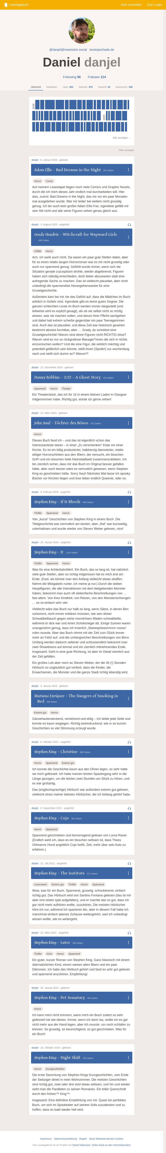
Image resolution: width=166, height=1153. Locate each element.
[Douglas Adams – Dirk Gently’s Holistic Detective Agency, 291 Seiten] (54, 115)
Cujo (65, 818)
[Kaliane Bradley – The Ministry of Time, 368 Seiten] (101, 126)
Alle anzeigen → (122, 137)
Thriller (38, 513)
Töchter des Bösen (71, 422)
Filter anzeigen (126, 150)
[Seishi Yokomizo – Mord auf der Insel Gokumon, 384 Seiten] (59, 115)
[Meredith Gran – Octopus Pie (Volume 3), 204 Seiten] (70, 115)
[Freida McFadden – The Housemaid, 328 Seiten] (53, 126)
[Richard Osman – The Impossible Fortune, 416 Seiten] (124, 115)
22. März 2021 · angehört (54, 932)
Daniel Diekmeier (81, 1145)
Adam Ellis (43, 169)
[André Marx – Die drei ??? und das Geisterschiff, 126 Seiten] (39, 115)
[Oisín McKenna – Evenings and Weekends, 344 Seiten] (114, 104)
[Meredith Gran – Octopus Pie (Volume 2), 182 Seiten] (82, 115)
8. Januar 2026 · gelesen (54, 159)
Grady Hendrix (46, 234)
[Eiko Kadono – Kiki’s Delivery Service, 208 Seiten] (97, 126)
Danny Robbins (47, 377)
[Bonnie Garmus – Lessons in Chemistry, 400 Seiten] (118, 126)
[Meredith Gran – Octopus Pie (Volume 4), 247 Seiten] (50, 115)
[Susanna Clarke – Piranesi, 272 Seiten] (84, 104)
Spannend (40, 388)
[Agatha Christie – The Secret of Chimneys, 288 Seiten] (109, 126)
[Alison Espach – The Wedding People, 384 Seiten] (79, 104)
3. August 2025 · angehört (54, 224)
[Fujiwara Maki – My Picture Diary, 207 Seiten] (89, 115)
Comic (49, 181)
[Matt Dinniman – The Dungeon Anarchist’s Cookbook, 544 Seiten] (90, 104)
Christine (69, 751)
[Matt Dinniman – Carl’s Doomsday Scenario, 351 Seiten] (99, 104)
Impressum (46, 1138)
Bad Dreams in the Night (78, 169)
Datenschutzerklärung (65, 1138)
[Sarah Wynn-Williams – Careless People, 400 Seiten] (42, 126)
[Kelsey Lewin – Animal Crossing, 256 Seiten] (122, 126)
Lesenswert (40, 884)
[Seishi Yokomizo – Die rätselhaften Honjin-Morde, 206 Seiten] (63, 115)
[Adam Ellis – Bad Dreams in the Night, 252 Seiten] (94, 115)
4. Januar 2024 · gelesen (54, 686)
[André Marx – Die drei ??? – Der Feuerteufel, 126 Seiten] (128, 104)
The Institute (73, 873)
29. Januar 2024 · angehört (55, 542)
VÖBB (37, 251)
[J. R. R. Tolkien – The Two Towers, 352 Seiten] (113, 115)
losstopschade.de (101, 49)
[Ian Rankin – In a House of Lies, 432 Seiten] (58, 126)
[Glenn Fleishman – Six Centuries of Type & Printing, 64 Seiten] (107, 115)
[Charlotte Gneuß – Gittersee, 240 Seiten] (33, 126)
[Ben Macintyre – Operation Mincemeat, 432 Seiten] (77, 115)
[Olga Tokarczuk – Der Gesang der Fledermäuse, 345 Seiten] (42, 104)
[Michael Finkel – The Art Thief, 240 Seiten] (67, 115)
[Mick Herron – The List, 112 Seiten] (91, 115)
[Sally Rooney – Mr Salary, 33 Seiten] (67, 126)
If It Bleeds (70, 501)
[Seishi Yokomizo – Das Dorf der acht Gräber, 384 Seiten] (46, 115)
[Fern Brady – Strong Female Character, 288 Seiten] (93, 126)
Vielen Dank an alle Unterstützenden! (111, 1145)
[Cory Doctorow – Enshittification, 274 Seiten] (125, 104)
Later (65, 942)
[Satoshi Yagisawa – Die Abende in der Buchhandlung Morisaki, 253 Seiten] (105, 126)
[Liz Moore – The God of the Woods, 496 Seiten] (118, 115)
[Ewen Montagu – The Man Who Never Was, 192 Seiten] (82, 126)
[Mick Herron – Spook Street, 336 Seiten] (99, 115)
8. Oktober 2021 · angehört (55, 742)
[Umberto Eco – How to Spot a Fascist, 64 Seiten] (73, 115)
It (62, 552)
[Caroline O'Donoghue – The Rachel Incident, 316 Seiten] (67, 104)
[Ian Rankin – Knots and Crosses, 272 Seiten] (37, 126)
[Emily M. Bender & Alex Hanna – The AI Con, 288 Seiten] (103, 104)
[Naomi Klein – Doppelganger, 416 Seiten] (77, 126)
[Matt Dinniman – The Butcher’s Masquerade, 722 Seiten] (60, 104)
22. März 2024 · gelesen (53, 413)
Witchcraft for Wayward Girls (90, 234)
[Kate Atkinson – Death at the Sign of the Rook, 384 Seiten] (88, 126)
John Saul (42, 422)
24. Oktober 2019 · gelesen (55, 1047)
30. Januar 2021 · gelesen (54, 987)
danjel (35, 159)
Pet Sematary (73, 997)
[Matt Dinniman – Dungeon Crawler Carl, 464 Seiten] (120, 104)
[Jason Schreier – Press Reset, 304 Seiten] (63, 126)
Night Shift (71, 1057)
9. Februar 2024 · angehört (55, 492)
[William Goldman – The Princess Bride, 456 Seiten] (48, 126)
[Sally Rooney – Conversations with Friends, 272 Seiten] (33, 115)
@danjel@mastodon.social (68, 49)
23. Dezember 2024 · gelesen (57, 367)
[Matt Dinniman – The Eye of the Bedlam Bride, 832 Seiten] (50, 104)
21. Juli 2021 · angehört (53, 863)
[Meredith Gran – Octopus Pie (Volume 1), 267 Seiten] (85, 115)
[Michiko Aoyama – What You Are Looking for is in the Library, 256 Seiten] (113, 126)
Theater (66, 388)
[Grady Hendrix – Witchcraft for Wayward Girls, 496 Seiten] (71, 126)
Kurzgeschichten (55, 1069)
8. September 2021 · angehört (57, 808)
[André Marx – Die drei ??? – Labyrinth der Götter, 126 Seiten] (37, 115)
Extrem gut (40, 712)
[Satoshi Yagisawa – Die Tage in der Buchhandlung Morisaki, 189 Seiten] (126, 126)
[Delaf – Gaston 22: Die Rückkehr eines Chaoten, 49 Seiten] (111, 104)
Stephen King (45, 501)
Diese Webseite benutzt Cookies (106, 1138)
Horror (37, 181)
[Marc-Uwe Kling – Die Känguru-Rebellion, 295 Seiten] (107, 104)
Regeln (83, 1138)
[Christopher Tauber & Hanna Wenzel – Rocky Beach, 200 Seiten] (42, 115)
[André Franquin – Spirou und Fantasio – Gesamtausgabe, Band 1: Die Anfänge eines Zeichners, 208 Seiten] (95, 104)
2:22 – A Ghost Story (82, 377)
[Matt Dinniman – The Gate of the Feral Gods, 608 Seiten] (73, 104)
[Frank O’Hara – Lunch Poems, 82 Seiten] (84, 126)
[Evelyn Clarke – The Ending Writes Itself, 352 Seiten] (37, 104)
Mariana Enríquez (49, 695)
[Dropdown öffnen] (128, 170)
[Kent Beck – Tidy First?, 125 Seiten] (109, 115)
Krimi (49, 953)
